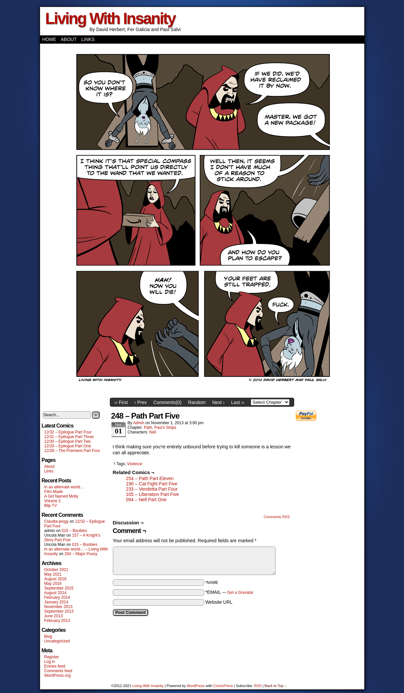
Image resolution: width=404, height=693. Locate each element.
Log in (49, 661)
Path (148, 427)
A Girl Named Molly (61, 496)
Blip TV (50, 505)
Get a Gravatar (240, 592)
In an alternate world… (64, 487)
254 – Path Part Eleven (150, 478)
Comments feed (58, 671)
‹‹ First (121, 402)
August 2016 (55, 579)
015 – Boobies (74, 530)
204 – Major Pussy (81, 553)
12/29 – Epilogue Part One (67, 446)
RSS (258, 686)
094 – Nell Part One (146, 499)
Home (49, 39)
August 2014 (55, 593)
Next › (218, 402)
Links (88, 39)
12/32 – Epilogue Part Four (68, 432)
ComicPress (223, 686)
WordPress (196, 686)
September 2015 (59, 588)
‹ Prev (140, 402)
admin (138, 423)
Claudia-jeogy (56, 521)
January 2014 (56, 602)
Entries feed (55, 666)
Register (51, 657)
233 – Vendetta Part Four (152, 489)
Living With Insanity (110, 18)
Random (196, 402)
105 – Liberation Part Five (152, 494)
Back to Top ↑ (275, 686)
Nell (152, 432)
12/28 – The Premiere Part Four (72, 450)
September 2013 (59, 611)
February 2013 (57, 620)
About (69, 39)
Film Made (53, 491)
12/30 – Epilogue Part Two (67, 441)
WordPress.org (57, 675)
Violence (134, 464)
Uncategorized (57, 641)
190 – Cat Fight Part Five (152, 483)
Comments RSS (277, 517)
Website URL (218, 602)
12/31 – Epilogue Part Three (69, 436)
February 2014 (57, 597)
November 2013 (58, 606)
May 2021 (53, 574)
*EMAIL (229, 592)
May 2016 (53, 583)
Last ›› (238, 402)
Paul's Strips (165, 427)
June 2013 (53, 616)
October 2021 (56, 569)
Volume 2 (52, 501)
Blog (48, 636)
